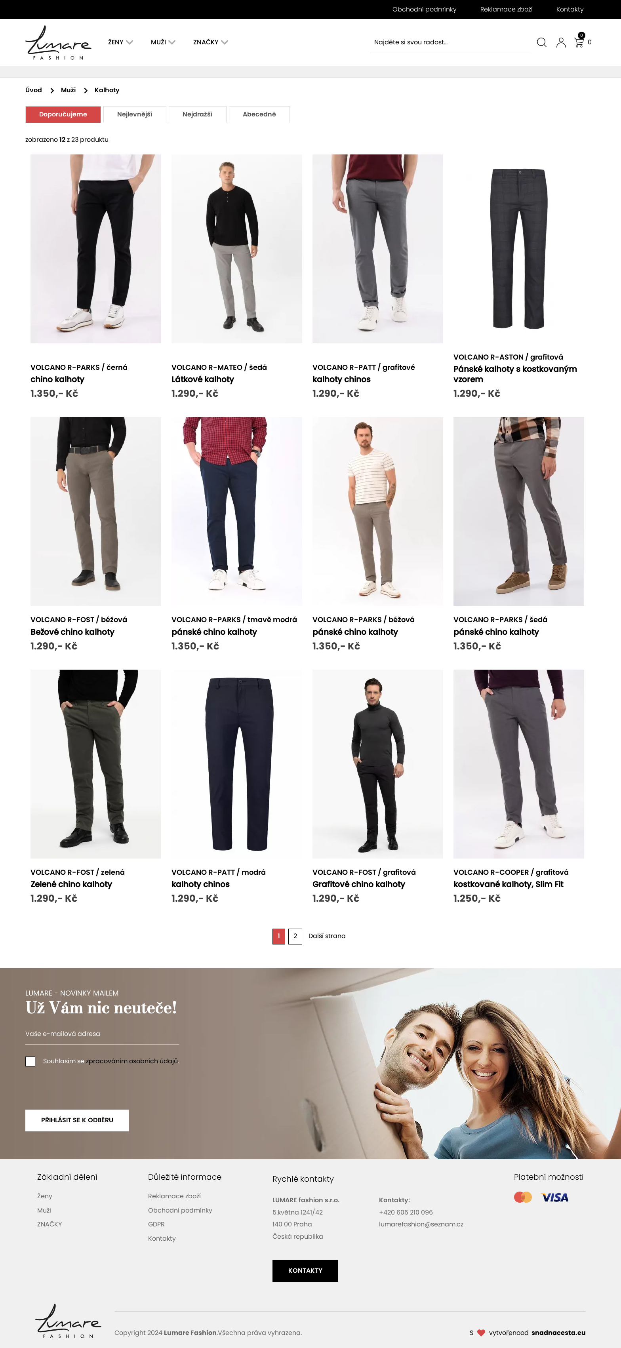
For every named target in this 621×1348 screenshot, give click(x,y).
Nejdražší (198, 114)
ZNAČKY (49, 1224)
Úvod (40, 90)
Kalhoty (107, 90)
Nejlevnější (134, 114)
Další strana (327, 936)
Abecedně (259, 114)
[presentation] (85, 1086)
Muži (75, 90)
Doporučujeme (63, 114)
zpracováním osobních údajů (132, 1061)
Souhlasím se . (102, 1061)
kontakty (305, 1271)
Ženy (44, 1196)
